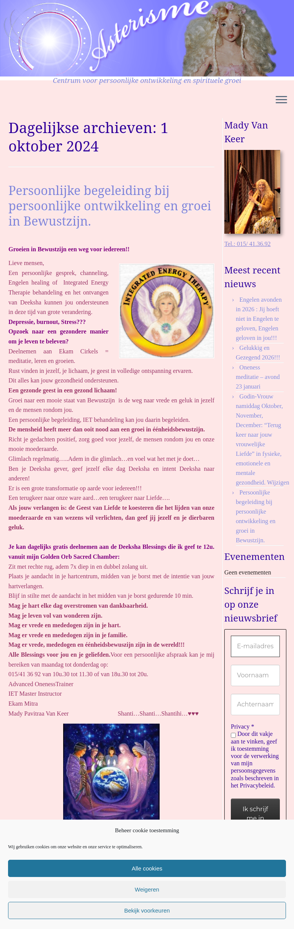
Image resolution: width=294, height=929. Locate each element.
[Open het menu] (281, 100)
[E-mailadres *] (255, 646)
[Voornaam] (255, 675)
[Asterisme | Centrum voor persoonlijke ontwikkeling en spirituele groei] (138, 38)
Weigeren (147, 889)
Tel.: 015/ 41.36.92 (247, 244)
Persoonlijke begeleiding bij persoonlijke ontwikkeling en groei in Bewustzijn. (109, 205)
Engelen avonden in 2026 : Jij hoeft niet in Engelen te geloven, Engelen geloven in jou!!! (259, 318)
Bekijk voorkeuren (147, 910)
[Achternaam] (255, 704)
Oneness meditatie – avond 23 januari (258, 377)
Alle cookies (147, 868)
